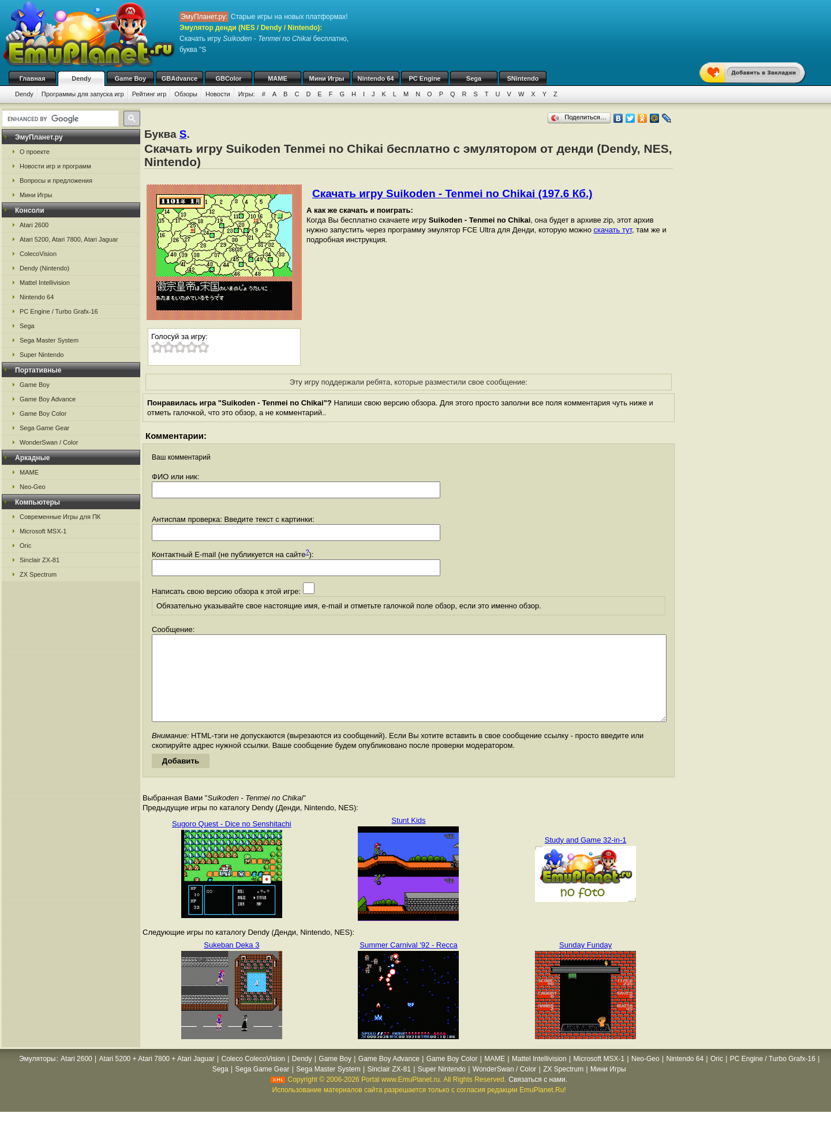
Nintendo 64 (376, 78)
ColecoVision (38, 253)
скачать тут (612, 229)
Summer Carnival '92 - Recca (408, 962)
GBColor (228, 78)
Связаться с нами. (537, 1097)
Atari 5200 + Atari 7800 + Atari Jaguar (157, 1076)
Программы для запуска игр (83, 94)
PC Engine (424, 78)
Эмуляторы (37, 1076)
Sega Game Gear (44, 427)
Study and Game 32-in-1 (586, 857)
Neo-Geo (33, 486)
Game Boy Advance (48, 399)
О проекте (35, 151)
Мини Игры (327, 78)
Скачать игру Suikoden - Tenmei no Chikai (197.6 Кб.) (452, 193)
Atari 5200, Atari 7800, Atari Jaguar (69, 239)
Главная (33, 78)
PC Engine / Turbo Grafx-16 (59, 311)
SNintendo (523, 78)
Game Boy (130, 78)
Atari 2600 (34, 224)
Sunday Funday (585, 962)
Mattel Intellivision (45, 282)
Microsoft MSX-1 (43, 531)
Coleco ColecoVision (254, 1076)
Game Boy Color (43, 413)
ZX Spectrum (38, 574)
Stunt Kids (408, 837)
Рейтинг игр (149, 94)
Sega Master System (49, 340)
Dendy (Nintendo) (44, 268)
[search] (59, 119)
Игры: (246, 94)
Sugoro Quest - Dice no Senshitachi (231, 841)
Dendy (81, 78)
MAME (277, 78)
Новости (217, 94)
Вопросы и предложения (56, 180)
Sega (473, 78)
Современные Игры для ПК (60, 516)
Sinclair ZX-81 (39, 559)
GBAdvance (179, 78)
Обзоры (185, 94)
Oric (25, 545)
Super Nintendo (41, 354)
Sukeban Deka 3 (231, 962)
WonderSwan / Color (49, 442)
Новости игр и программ (55, 166)
